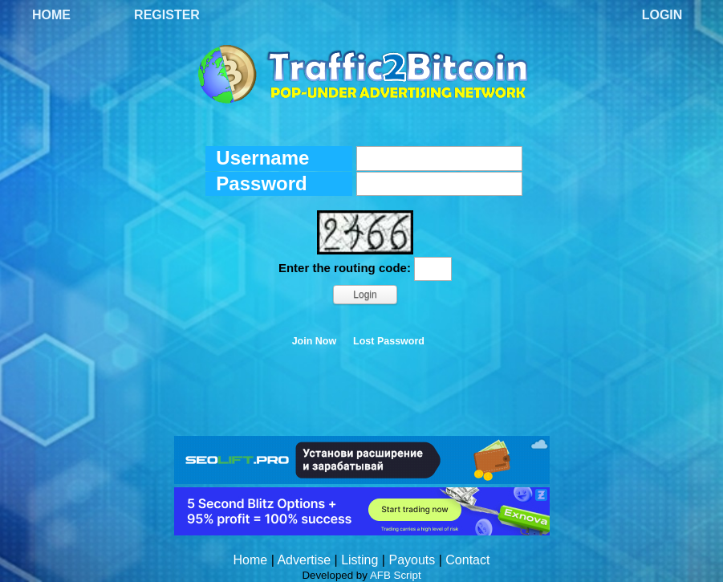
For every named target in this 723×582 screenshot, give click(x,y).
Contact (467, 560)
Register (167, 15)
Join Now (314, 341)
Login (662, 15)
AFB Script (395, 575)
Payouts (411, 560)
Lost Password (388, 341)
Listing (359, 560)
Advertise (304, 560)
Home (51, 15)
